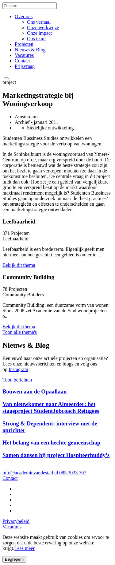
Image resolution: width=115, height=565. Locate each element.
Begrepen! (14, 559)
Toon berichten (17, 379)
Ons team (36, 38)
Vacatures (24, 55)
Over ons (24, 16)
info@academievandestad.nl (30, 472)
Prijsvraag (25, 66)
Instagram (18, 369)
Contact (22, 60)
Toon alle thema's (19, 332)
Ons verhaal (39, 22)
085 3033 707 (72, 472)
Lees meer (24, 548)
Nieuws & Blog (30, 49)
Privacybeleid (15, 521)
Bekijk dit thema (18, 265)
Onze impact (39, 33)
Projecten (24, 44)
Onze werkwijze (43, 27)
